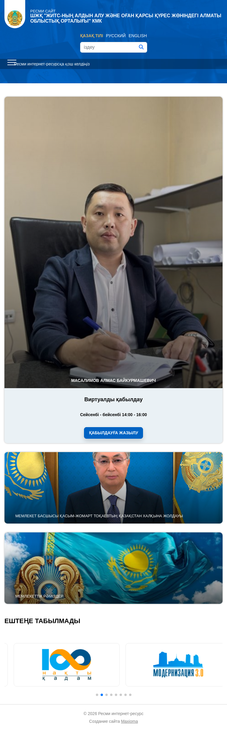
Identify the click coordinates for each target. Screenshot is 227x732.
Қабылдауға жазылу (113, 432)
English (138, 35)
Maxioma (129, 721)
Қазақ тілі (91, 35)
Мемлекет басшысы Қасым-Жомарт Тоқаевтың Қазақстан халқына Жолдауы (99, 516)
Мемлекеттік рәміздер (39, 596)
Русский (116, 35)
